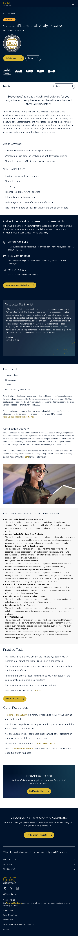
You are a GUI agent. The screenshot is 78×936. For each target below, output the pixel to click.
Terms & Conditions (10, 915)
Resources (39, 864)
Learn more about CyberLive (19, 285)
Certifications (10, 14)
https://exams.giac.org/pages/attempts (18, 417)
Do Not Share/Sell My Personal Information (18, 924)
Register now (13, 58)
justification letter (23, 748)
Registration (39, 859)
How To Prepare (14, 699)
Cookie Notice (8, 920)
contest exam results (45, 743)
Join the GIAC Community (39, 835)
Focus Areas (39, 869)
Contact (6, 929)
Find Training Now (39, 791)
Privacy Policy (8, 910)
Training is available (16, 715)
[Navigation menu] (73, 3)
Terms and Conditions (14, 903)
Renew (33, 58)
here (37, 690)
